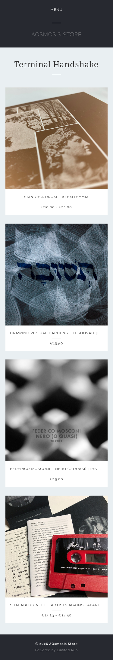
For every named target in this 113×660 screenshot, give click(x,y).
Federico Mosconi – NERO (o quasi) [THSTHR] (58, 469)
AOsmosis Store (56, 34)
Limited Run (67, 650)
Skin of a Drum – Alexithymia (56, 197)
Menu (56, 10)
